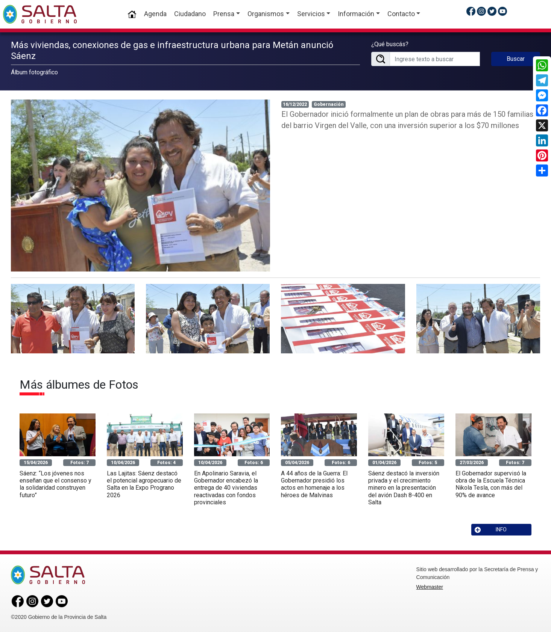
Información (356, 14)
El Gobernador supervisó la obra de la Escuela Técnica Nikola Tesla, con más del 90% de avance (490, 484)
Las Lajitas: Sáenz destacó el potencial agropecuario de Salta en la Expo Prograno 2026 (144, 484)
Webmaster (429, 587)
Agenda (155, 14)
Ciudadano (190, 14)
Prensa (223, 14)
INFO (491, 529)
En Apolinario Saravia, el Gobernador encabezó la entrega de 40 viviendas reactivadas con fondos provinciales (226, 488)
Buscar (516, 58)
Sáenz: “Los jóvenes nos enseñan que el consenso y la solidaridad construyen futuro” (55, 484)
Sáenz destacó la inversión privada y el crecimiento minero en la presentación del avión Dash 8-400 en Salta (403, 488)
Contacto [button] (401, 14)
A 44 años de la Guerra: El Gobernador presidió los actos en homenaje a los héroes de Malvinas (314, 484)
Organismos (265, 14)
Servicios (311, 14)
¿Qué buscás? (389, 44)
